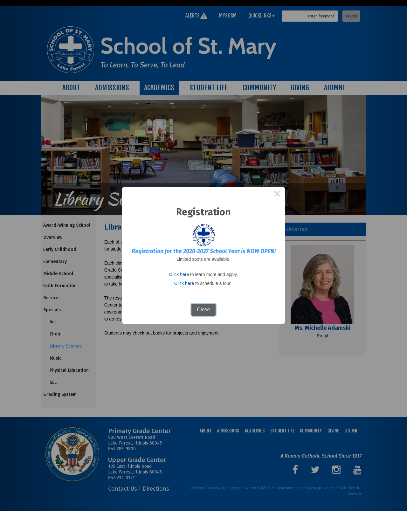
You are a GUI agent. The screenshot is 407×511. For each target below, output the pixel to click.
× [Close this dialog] (277, 195)
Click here (179, 274)
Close (203, 309)
